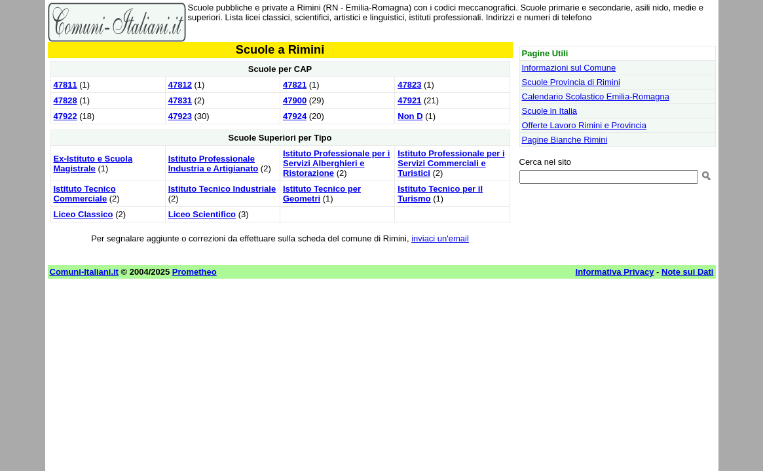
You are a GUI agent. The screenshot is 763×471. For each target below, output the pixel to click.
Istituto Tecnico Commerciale (85, 193)
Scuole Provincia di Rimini (571, 82)
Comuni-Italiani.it (84, 272)
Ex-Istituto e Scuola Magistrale (93, 163)
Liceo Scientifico (202, 214)
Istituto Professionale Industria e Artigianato (213, 163)
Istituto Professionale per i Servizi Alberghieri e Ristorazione (336, 163)
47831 (180, 100)
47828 (65, 100)
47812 (180, 85)
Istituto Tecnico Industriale (222, 189)
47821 (295, 85)
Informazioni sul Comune (569, 68)
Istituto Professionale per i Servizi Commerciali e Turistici (451, 163)
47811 (65, 85)
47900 (295, 100)
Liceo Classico (83, 214)
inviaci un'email (440, 238)
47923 (180, 116)
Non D (410, 116)
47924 (295, 116)
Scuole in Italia (550, 111)
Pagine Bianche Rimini (565, 140)
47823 (409, 85)
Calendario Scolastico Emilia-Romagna (595, 96)
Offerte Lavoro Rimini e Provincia (584, 125)
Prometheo (194, 272)
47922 (65, 116)
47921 (409, 100)
